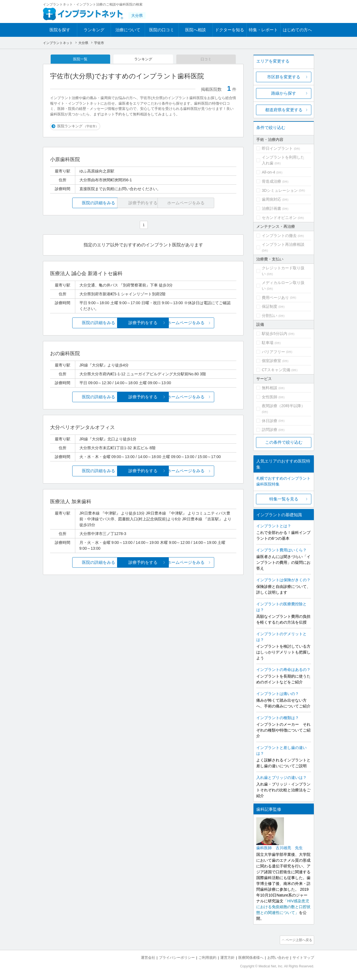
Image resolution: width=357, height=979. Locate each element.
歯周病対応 (271, 199)
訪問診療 (269, 429)
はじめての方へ (297, 29)
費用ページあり (275, 297)
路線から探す (283, 93)
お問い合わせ (278, 957)
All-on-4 (268, 172)
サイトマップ (303, 957)
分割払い (269, 315)
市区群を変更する (283, 76)
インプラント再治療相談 (283, 244)
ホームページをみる (205, 323)
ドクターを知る (229, 29)
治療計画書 (271, 208)
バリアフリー (273, 352)
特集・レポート (263, 29)
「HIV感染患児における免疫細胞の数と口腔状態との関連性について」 (283, 907)
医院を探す (60, 29)
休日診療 (269, 421)
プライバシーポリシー (177, 957)
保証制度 (269, 306)
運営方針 (227, 957)
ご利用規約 (207, 957)
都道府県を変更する (283, 109)
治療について (127, 29)
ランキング (94, 29)
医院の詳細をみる (81, 203)
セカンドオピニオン (279, 217)
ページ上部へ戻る (298, 940)
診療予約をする (143, 323)
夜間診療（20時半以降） (283, 406)
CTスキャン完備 (276, 370)
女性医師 (269, 397)
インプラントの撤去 (279, 235)
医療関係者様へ (250, 957)
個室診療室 (271, 360)
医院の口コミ (161, 29)
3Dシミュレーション (280, 190)
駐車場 (267, 342)
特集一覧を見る (283, 499)
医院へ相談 (195, 29)
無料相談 (269, 388)
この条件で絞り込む (283, 442)
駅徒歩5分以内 (274, 333)
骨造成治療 (271, 181)
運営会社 (148, 957)
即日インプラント (277, 148)
